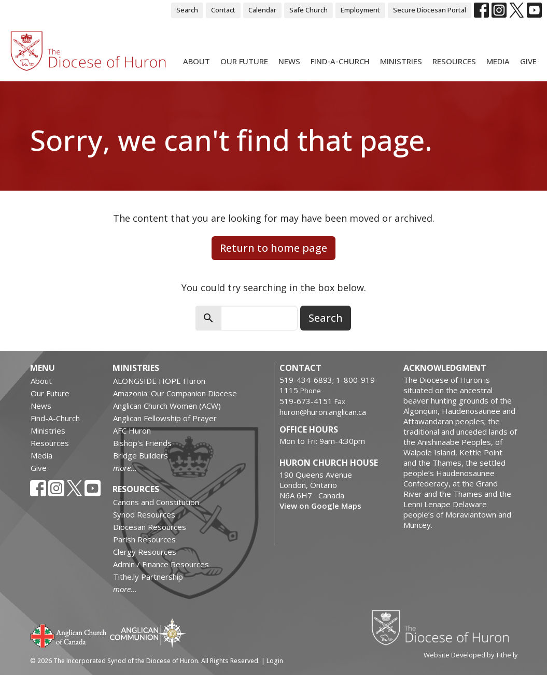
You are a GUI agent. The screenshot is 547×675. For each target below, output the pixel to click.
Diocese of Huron (444, 627)
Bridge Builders (140, 455)
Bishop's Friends (142, 443)
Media (498, 61)
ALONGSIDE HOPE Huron (159, 381)
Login (275, 660)
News (289, 61)
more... (125, 468)
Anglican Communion (148, 633)
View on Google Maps (320, 505)
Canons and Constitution (156, 502)
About (196, 61)
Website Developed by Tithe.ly (470, 655)
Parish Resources (144, 539)
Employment (360, 10)
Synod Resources (144, 514)
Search (187, 10)
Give (528, 61)
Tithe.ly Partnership (148, 576)
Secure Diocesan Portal (429, 10)
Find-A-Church (340, 61)
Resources (454, 61)
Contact (223, 10)
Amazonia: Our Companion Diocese (175, 393)
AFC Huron (132, 430)
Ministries (401, 61)
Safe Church (308, 10)
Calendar (262, 10)
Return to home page (273, 248)
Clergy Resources (144, 552)
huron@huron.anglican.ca (322, 412)
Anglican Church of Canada (68, 635)
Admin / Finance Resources (161, 564)
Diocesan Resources (149, 527)
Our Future (244, 61)
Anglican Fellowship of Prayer (165, 418)
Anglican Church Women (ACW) (167, 405)
